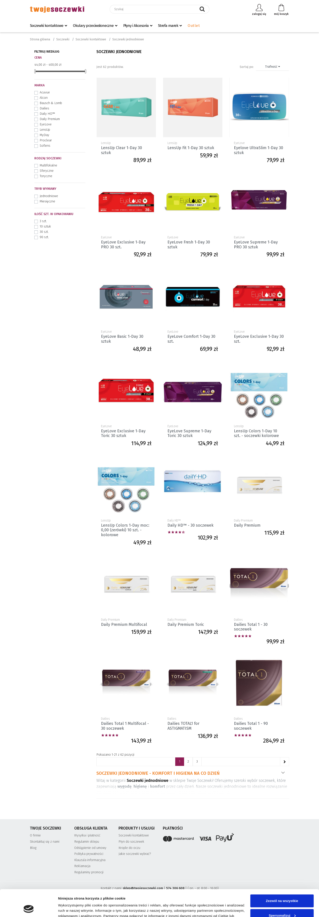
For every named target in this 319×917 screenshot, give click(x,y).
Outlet (194, 25)
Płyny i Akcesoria (136, 25)
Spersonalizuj (282, 890)
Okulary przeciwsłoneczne (93, 25)
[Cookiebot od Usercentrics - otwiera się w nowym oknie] (28, 908)
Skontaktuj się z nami (44, 842)
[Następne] (284, 761)
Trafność (272, 67)
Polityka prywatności (88, 854)
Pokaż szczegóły (71, 908)
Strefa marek (168, 25)
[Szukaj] (159, 9)
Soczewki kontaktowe (46, 25)
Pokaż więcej (283, 773)
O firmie (35, 835)
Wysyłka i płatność (87, 835)
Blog (33, 848)
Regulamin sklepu (86, 842)
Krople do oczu (129, 848)
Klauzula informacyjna (89, 860)
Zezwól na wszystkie (282, 875)
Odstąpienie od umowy (90, 848)
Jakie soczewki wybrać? (135, 854)
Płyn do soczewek (131, 842)
